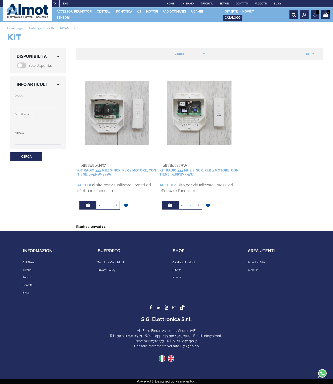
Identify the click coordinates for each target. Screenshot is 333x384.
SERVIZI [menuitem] (224, 3)
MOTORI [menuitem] (152, 11)
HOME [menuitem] (170, 3)
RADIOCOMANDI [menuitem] (174, 11)
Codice (19, 95)
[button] (26, 156)
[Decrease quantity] (99, 205)
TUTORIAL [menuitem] (206, 3)
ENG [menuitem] (65, 3)
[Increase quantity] (116, 205)
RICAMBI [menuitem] (197, 11)
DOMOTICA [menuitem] (124, 11)
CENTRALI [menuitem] (104, 11)
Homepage (15, 28)
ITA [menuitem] (54, 3)
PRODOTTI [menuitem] (260, 3)
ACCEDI (84, 185)
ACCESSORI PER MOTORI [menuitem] (74, 11)
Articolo (19, 133)
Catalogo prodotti (41, 28)
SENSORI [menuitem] (63, 17)
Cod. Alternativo (24, 114)
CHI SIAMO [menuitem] (187, 3)
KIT (81, 28)
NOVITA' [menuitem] (248, 11)
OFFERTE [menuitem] (231, 11)
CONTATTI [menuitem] (242, 3)
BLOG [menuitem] (277, 3)
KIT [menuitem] (139, 11)
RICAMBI (66, 28)
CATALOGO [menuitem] (233, 17)
